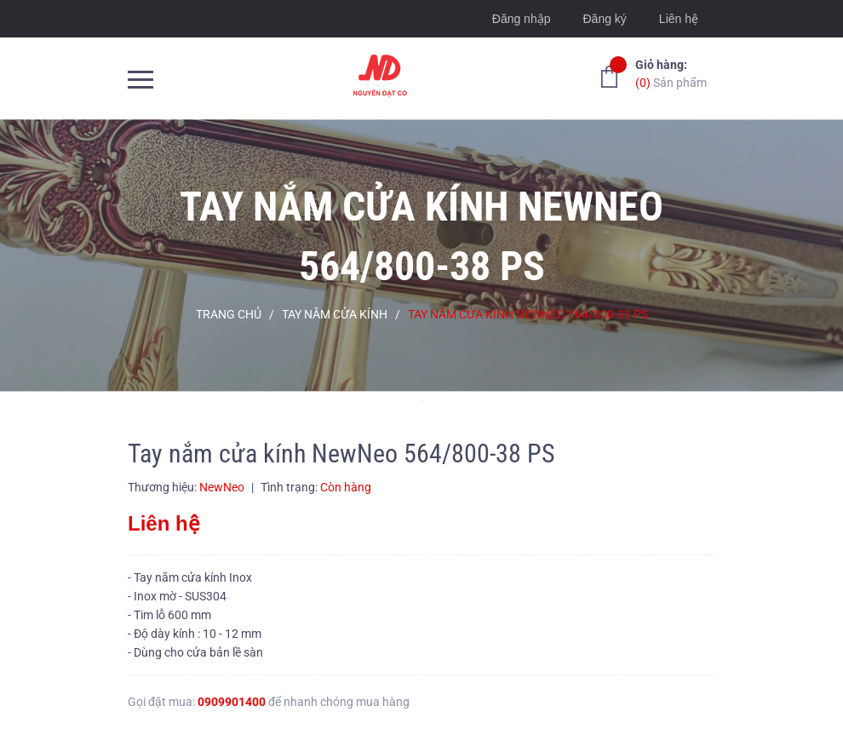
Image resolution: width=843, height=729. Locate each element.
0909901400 (232, 702)
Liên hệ (678, 19)
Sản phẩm (671, 72)
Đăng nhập (521, 19)
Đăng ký (604, 19)
